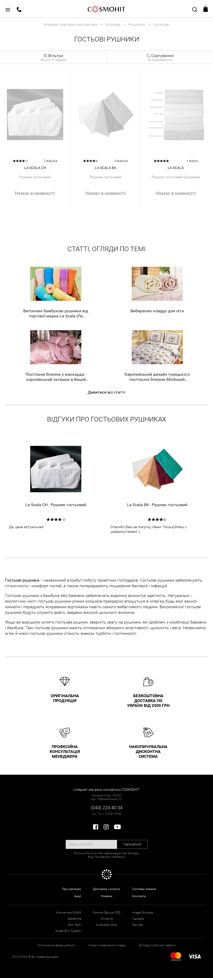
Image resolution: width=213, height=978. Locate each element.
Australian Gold (106, 925)
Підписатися (132, 844)
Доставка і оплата (106, 889)
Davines (137, 925)
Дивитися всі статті (106, 392)
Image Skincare (142, 912)
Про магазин (71, 889)
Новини (106, 896)
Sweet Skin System (68, 931)
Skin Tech (74, 925)
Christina (106, 918)
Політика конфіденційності (56, 945)
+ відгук (192, 161)
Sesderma (74, 918)
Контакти (139, 896)
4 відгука (121, 161)
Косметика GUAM (68, 912)
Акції (77, 896)
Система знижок (144, 889)
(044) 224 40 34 (106, 807)
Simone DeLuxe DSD (106, 912)
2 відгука (50, 161)
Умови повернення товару (107, 945)
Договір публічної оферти (157, 945)
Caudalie (138, 918)
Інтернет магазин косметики (70, 24)
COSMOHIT (106, 9)
